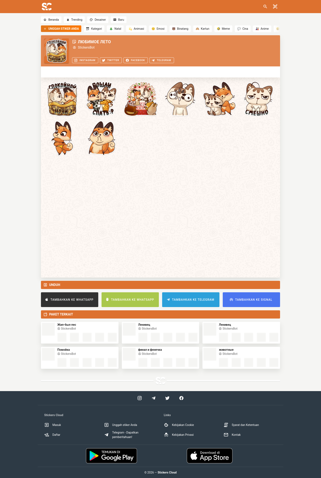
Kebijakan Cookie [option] (179, 424)
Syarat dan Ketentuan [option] (241, 424)
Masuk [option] (52, 424)
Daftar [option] (52, 434)
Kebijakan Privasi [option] (179, 434)
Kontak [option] (232, 434)
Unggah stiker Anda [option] (120, 424)
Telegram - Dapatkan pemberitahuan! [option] (121, 435)
